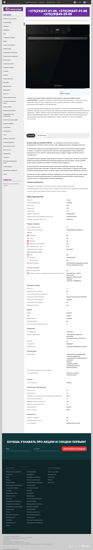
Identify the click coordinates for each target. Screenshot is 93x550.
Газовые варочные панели (9, 97)
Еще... (59, 2)
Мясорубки (6, 82)
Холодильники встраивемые (10, 52)
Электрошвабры (7, 22)
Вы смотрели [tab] (41, 135)
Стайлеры (5, 71)
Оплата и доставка (53, 471)
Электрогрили (6, 127)
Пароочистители (7, 86)
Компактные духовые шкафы (10, 119)
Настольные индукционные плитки (10, 162)
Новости (50, 480)
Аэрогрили (6, 26)
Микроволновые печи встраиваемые (8, 115)
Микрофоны (6, 30)
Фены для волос (7, 149)
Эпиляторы (6, 157)
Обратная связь (52, 474)
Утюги (5, 134)
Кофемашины (6, 90)
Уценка (5, 174)
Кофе (4, 33)
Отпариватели (6, 153)
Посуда (5, 41)
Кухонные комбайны (8, 123)
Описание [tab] (31, 135)
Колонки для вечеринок (9, 45)
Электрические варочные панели (9, 102)
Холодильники (7, 60)
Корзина (79, 2)
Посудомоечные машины (9, 110)
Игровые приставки (8, 78)
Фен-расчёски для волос (9, 146)
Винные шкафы (7, 48)
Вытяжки (5, 75)
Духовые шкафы (7, 106)
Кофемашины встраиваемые (10, 170)
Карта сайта (51, 482)
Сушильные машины (8, 67)
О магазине (51, 477)
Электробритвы (7, 131)
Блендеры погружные (8, 142)
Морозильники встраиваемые (10, 56)
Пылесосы (5, 93)
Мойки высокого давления (9, 18)
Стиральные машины (8, 63)
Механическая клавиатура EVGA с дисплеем (11, 184)
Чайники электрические (9, 138)
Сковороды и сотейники (9, 37)
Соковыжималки (7, 166)
